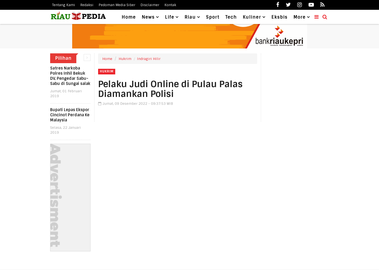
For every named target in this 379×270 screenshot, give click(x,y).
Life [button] (169, 17)
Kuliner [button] (252, 17)
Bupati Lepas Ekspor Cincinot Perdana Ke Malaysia (70, 115)
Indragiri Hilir (149, 59)
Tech (231, 17)
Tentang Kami (63, 5)
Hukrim (125, 59)
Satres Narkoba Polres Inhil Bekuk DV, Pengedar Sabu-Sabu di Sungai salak (70, 76)
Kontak (170, 5)
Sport (212, 17)
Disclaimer (149, 5)
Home (129, 17)
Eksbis (279, 17)
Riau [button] (190, 17)
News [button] (148, 17)
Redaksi (86, 5)
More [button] (299, 17)
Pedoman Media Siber (117, 5)
